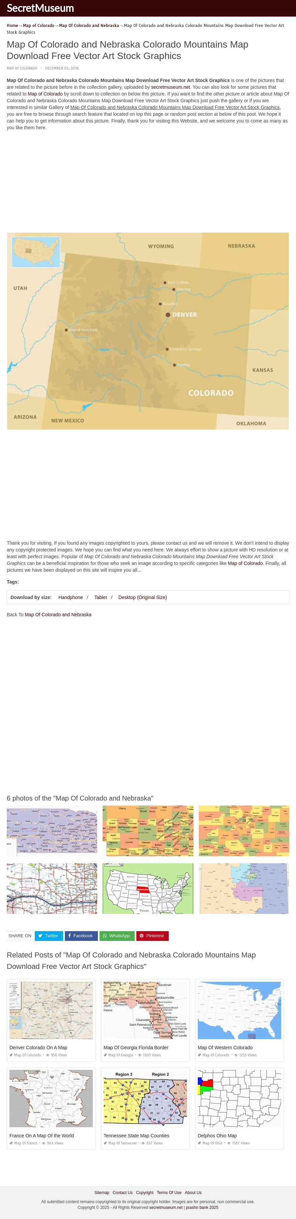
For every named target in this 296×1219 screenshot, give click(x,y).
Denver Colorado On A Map (38, 1047)
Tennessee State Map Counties (136, 1135)
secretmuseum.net (170, 87)
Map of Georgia (118, 1055)
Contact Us (123, 1192)
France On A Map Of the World (41, 1135)
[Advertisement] (148, 183)
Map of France (23, 1143)
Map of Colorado (22, 68)
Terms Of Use (169, 1192)
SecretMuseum (40, 8)
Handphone (70, 597)
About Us (193, 1192)
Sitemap (102, 1192)
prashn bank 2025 (202, 1207)
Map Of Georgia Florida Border (136, 1047)
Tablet (100, 597)
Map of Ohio (210, 1143)
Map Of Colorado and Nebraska (58, 614)
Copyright (144, 1192)
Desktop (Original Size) (142, 597)
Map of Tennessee (120, 1143)
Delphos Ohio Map (217, 1135)
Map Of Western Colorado (225, 1047)
